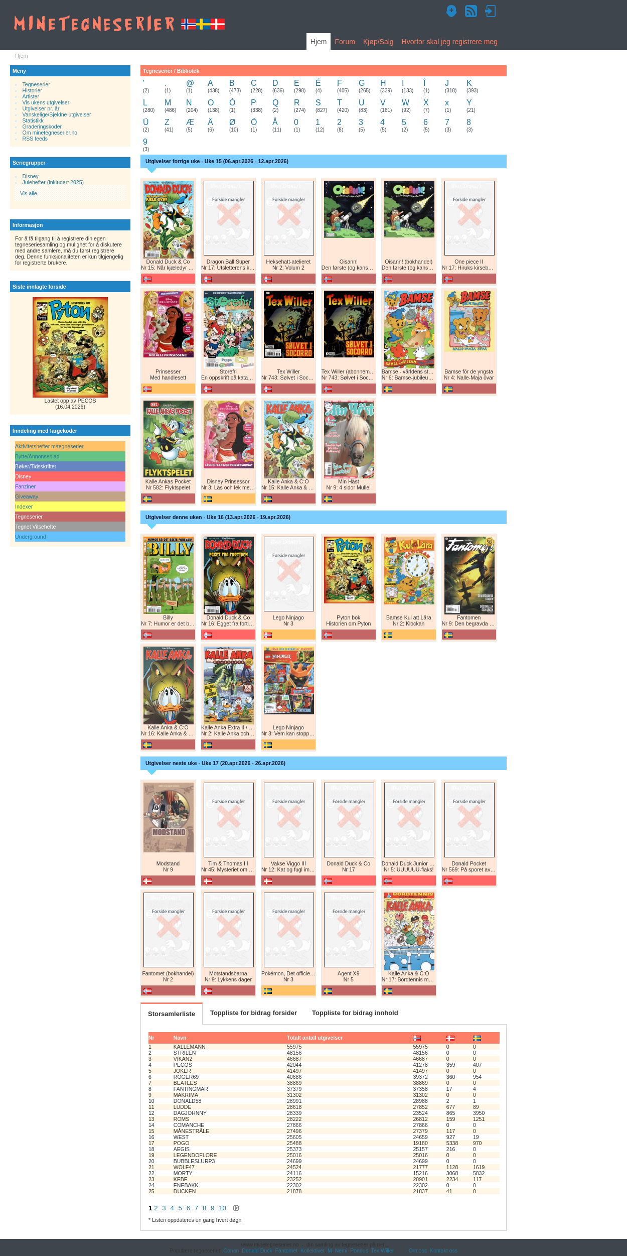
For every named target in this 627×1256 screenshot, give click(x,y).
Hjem (318, 42)
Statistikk (33, 120)
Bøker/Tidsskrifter (35, 466)
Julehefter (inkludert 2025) (53, 182)
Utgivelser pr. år (41, 108)
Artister (31, 96)
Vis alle (28, 193)
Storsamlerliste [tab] (171, 1014)
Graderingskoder (42, 126)
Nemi (341, 1250)
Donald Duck (257, 1250)
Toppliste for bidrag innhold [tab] (355, 1013)
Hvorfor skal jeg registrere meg (450, 42)
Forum (345, 42)
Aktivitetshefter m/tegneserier (49, 446)
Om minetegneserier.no (50, 133)
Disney (31, 176)
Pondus (359, 1250)
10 (222, 1208)
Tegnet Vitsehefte (35, 527)
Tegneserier (36, 84)
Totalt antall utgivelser (315, 1038)
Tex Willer (382, 1250)
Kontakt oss (443, 1250)
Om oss (418, 1250)
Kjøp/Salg (378, 42)
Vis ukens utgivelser (46, 102)
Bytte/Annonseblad (37, 456)
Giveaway (26, 496)
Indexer (24, 507)
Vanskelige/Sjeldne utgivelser (57, 114)
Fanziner (25, 486)
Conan (231, 1250)
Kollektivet (312, 1250)
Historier (32, 90)
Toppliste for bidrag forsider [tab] (253, 1013)
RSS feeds (35, 139)
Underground (30, 537)
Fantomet (286, 1250)
